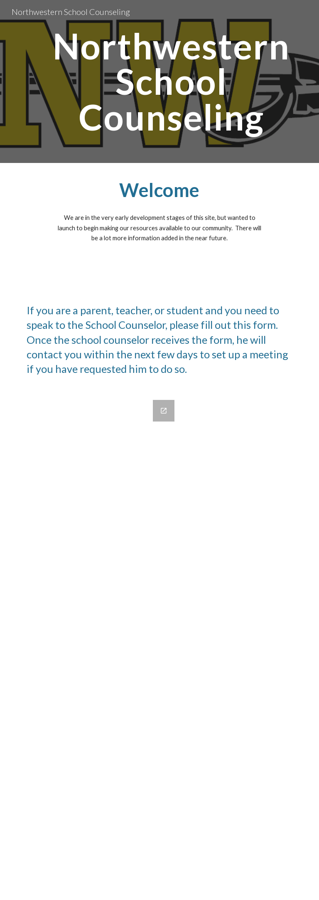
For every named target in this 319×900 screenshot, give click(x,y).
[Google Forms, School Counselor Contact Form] (101, 645)
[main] (171, 81)
